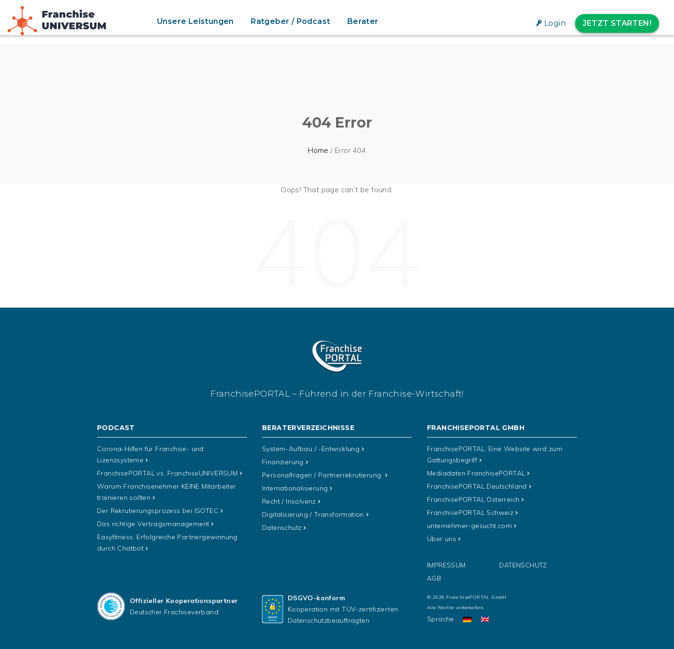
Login (555, 23)
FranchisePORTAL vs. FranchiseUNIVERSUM (167, 473)
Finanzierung (283, 462)
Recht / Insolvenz (289, 501)
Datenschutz (281, 527)
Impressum (446, 565)
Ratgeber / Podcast (290, 21)
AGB (434, 578)
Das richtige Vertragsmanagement (153, 524)
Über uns (441, 539)
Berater (363, 21)
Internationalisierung (295, 488)
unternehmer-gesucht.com (469, 525)
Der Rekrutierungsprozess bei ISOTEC (157, 510)
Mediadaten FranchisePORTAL (476, 473)
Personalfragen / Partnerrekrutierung (322, 475)
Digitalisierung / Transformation (313, 514)
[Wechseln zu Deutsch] (467, 619)
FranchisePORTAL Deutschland (477, 486)
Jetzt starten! (617, 23)
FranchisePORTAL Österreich (473, 499)
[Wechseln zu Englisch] (485, 619)
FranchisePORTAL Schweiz (470, 512)
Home (318, 150)
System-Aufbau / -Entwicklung (310, 449)
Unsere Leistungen (195, 21)
